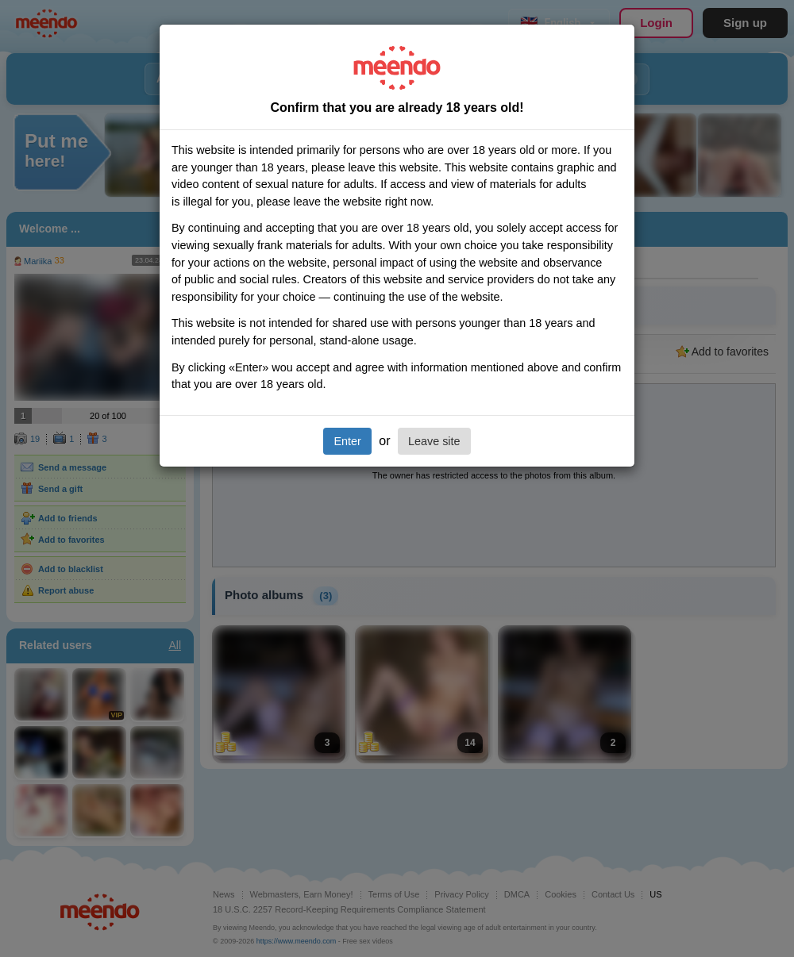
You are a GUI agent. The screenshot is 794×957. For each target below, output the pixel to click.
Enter (346, 441)
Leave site (434, 441)
